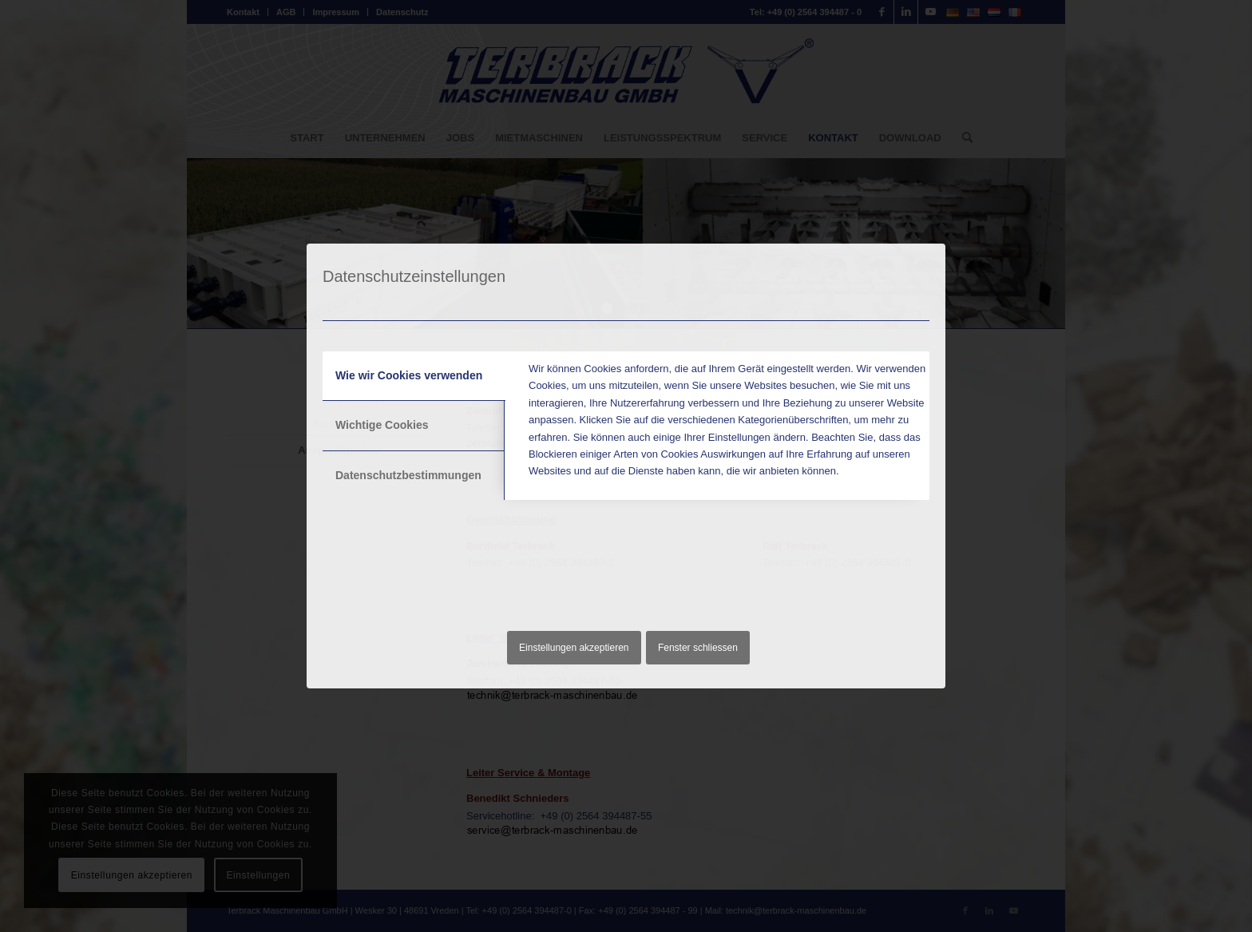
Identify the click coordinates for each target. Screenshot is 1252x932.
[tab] (414, 376)
